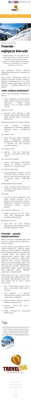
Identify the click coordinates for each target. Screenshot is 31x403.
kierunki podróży (19, 331)
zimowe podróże (16, 327)
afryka (26, 333)
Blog (15, 390)
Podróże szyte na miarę (15, 387)
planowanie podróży (23, 335)
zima (8, 331)
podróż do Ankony (14, 333)
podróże (5, 333)
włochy (22, 333)
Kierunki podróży (15, 382)
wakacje (15, 329)
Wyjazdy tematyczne (15, 385)
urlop (26, 329)
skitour (12, 331)
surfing (15, 335)
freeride (5, 329)
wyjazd (26, 331)
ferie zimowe (25, 327)
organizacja (21, 329)
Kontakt (15, 396)
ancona (5, 331)
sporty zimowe (6, 327)
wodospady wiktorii (7, 335)
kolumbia (10, 329)
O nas (15, 393)
